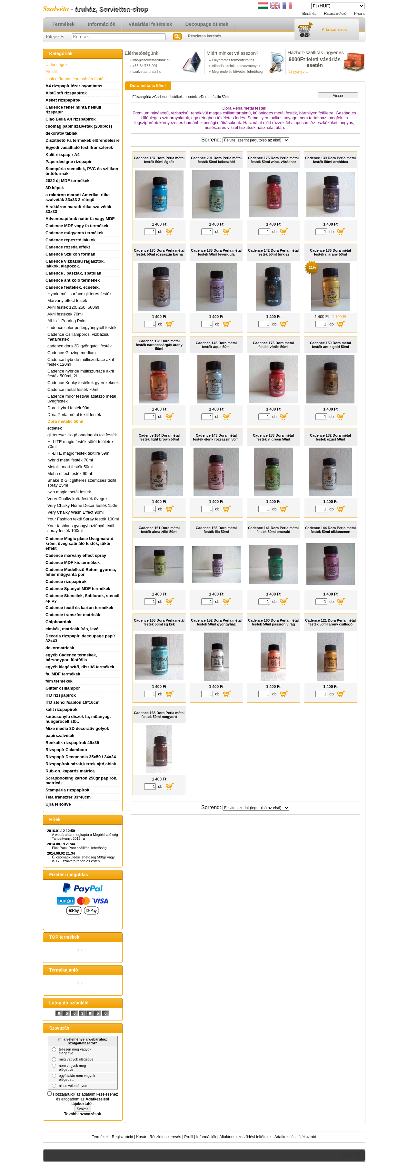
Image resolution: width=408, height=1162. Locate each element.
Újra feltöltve (58, 804)
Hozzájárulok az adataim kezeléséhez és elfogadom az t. (85, 1099)
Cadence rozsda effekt (67, 247)
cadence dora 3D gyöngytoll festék (79, 346)
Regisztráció (122, 1137)
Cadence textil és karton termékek (79, 607)
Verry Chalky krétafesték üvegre (77, 498)
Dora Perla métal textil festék (74, 414)
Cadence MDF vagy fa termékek (76, 225)
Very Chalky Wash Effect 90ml (75, 512)
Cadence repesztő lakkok (70, 239)
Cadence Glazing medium (71, 352)
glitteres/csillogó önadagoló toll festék (82, 434)
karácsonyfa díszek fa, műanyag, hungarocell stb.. (78, 719)
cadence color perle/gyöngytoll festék (81, 327)
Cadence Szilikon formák (70, 254)
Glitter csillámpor (62, 688)
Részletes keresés (165, 1137)
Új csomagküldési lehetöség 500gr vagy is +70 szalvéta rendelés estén (83, 859)
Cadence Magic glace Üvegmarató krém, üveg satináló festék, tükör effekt (79, 543)
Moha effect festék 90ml (69, 473)
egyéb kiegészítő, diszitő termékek (79, 666)
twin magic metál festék (69, 491)
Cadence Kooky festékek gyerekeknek (83, 382)
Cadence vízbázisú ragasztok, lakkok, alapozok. (75, 263)
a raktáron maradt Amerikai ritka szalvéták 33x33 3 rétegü (77, 197)
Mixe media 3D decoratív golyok (77, 728)
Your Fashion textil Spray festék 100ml (83, 519)
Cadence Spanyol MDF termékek (77, 588)
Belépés (309, 13)
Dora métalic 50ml (65, 421)
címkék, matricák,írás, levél (72, 628)
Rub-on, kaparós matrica (70, 771)
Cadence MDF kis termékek (72, 562)
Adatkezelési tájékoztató (295, 1137)
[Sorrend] (256, 140)
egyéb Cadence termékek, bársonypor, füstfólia (71, 657)
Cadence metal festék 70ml (72, 389)
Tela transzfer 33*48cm (68, 797)
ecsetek (54, 428)
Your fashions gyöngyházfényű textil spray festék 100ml (80, 528)
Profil (188, 1137)
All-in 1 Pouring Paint (66, 320)
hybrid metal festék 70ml (70, 460)
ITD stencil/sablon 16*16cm (72, 702)
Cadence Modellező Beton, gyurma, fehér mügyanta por (80, 572)
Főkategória (142, 97)
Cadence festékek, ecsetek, (176, 97)
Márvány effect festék (67, 300)
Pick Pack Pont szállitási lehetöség (79, 848)
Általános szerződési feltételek (245, 1137)
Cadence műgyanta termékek (74, 232)
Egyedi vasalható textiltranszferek (79, 147)
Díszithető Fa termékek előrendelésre (82, 140)
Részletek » (298, 72)
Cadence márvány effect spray (75, 555)
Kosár (141, 1137)
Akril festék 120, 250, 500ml (73, 307)
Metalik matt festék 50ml (70, 466)
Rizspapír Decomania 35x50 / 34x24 (80, 756)
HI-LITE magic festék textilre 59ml (78, 453)
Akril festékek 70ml (65, 314)
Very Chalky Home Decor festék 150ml (83, 505)
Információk (206, 1137)
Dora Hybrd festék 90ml (69, 407)
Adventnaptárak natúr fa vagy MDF (80, 218)
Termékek (100, 1137)
